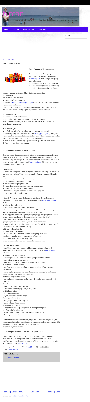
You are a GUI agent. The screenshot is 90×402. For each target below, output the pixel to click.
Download (42, 29)
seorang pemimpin (49, 200)
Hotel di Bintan (28, 29)
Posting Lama (53, 392)
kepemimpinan (34, 79)
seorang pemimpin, (41, 133)
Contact (16, 29)
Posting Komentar (13, 357)
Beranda (35, 392)
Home (6, 29)
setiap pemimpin (51, 250)
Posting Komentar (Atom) (21, 396)
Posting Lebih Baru (13, 392)
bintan (13, 13)
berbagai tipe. (23, 343)
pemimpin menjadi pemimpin (22, 102)
